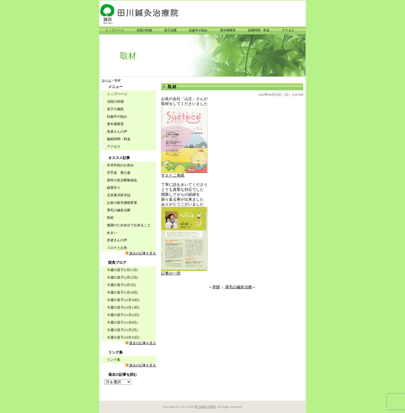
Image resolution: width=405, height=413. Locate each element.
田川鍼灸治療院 (205, 407)
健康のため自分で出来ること (129, 225)
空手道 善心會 (118, 173)
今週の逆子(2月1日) (121, 285)
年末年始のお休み (120, 165)
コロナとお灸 (117, 248)
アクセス (288, 30)
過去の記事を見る (142, 253)
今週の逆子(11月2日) (122, 330)
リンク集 (113, 360)
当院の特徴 (144, 30)
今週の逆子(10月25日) (123, 337)
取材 (172, 87)
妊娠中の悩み (198, 30)
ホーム (106, 80)
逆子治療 (170, 30)
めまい (112, 233)
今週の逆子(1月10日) (122, 292)
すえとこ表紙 (172, 175)
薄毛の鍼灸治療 (238, 287)
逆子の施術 (115, 109)
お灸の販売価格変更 (122, 203)
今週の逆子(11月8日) (122, 322)
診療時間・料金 (259, 30)
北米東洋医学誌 (118, 195)
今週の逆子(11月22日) (123, 315)
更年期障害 (228, 30)
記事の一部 (171, 273)
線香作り (113, 188)
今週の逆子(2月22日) (122, 277)
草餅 (216, 287)
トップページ (114, 30)
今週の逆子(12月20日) (123, 300)
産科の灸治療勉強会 (122, 180)
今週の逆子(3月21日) (122, 270)
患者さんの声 (117, 131)
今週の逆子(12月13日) (123, 307)
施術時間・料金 (118, 139)
